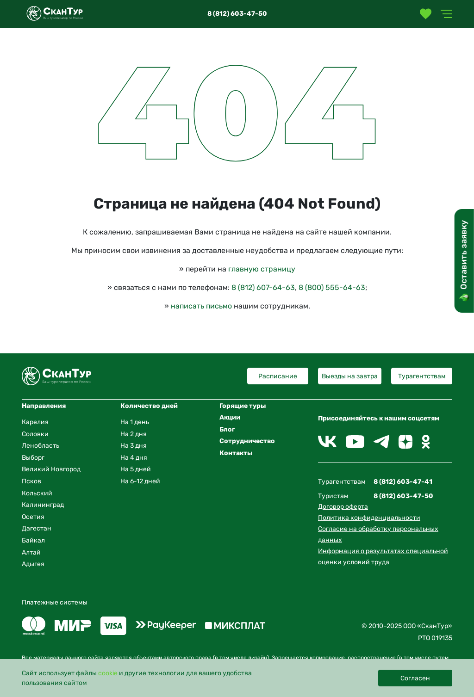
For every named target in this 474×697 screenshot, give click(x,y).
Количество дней (149, 406)
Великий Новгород (51, 469)
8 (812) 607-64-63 (263, 287)
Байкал (33, 540)
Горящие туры (242, 406)
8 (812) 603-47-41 (403, 482)
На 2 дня (133, 434)
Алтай (31, 552)
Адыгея (33, 564)
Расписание (277, 376)
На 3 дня (133, 446)
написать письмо (201, 306)
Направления (44, 406)
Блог (227, 429)
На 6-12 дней (140, 481)
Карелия (35, 422)
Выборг (33, 458)
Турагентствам (422, 376)
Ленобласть (40, 446)
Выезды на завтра (350, 376)
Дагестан (36, 528)
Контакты (236, 453)
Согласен (415, 678)
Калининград (43, 505)
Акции (229, 417)
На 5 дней (135, 469)
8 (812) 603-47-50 (237, 14)
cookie (108, 673)
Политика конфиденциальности (369, 518)
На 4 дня (133, 458)
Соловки (35, 434)
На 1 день (134, 422)
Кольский (37, 493)
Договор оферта (343, 507)
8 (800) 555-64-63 (332, 287)
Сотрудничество (247, 441)
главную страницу (261, 269)
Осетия (33, 517)
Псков (31, 481)
